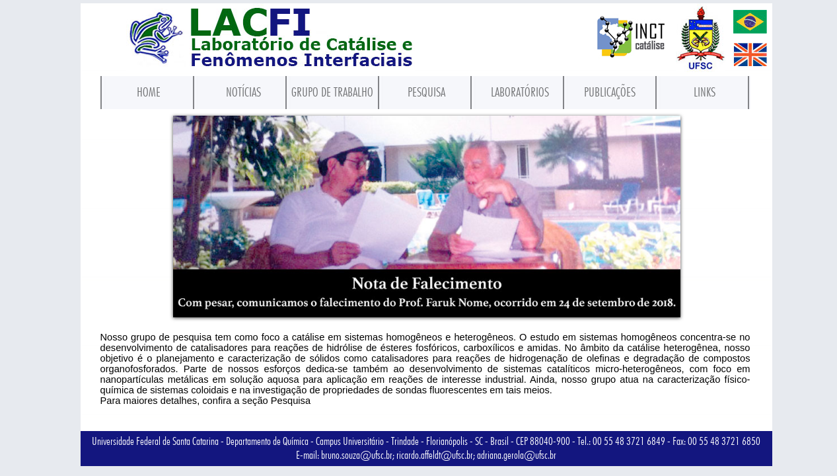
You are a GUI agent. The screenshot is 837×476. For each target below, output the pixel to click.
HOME (149, 92)
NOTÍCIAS (243, 92)
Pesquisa (290, 400)
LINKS (704, 92)
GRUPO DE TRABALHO (332, 92)
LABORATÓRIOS (520, 92)
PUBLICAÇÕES (610, 92)
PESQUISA (426, 92)
